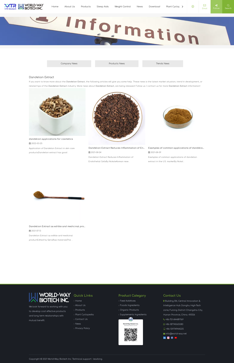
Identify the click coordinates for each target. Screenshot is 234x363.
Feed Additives (128, 301)
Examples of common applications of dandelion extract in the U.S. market (176, 148)
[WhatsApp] (130, 331)
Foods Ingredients (130, 305)
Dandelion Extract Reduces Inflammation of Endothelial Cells (116, 148)
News (140, 6)
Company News (69, 63)
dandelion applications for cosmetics (51, 139)
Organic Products (129, 310)
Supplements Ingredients (133, 314)
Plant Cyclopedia (175, 6)
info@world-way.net (176, 334)
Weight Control (123, 6)
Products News (117, 63)
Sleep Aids (103, 6)
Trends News (162, 63)
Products (86, 6)
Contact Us (81, 319)
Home (55, 6)
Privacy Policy (82, 328)
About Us (69, 6)
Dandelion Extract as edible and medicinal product (57, 226)
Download (154, 6)
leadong (97, 359)
